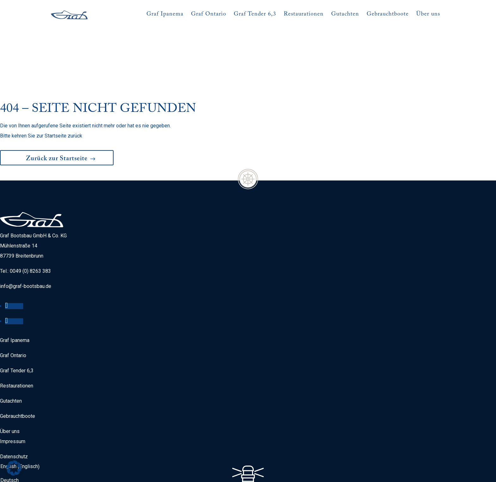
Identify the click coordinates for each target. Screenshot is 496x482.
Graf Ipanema (14, 315)
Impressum (12, 416)
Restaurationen (16, 360)
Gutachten (11, 376)
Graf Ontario (13, 330)
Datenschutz (14, 431)
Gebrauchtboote (17, 391)
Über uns (10, 406)
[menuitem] (21, 441)
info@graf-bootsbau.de (25, 261)
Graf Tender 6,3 (17, 345)
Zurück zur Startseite (57, 134)
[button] (14, 468)
